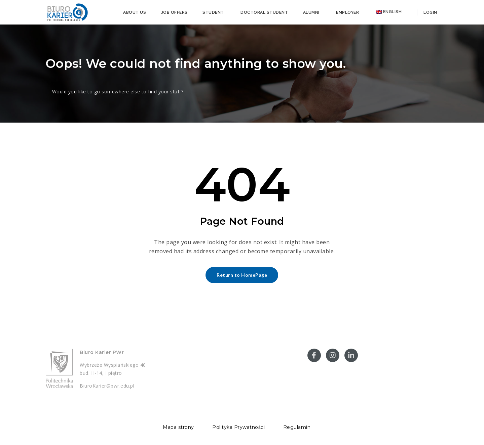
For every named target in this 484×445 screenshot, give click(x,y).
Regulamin (297, 427)
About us (134, 12)
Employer (347, 12)
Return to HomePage (242, 275)
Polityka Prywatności (238, 427)
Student (213, 12)
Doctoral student (264, 12)
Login (429, 12)
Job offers (174, 12)
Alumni (311, 12)
